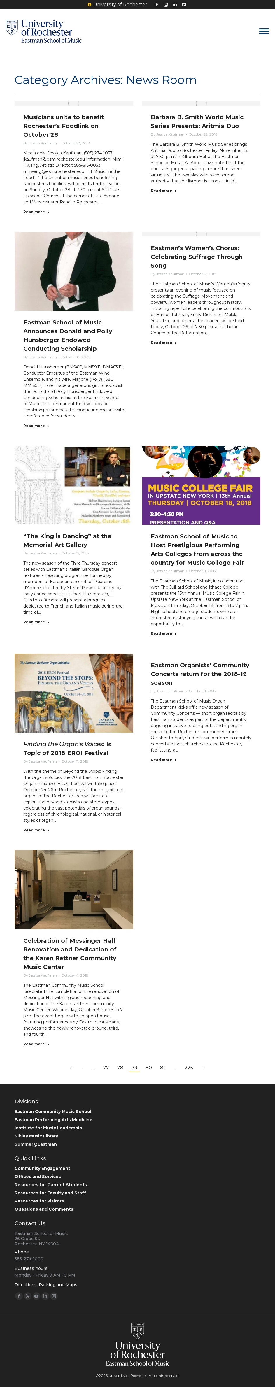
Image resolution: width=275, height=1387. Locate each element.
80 (149, 1067)
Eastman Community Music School (53, 1111)
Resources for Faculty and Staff (50, 1192)
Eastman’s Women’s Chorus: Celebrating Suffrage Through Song (197, 257)
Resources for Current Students (51, 1184)
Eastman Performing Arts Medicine (53, 1119)
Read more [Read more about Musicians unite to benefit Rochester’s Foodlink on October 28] (36, 212)
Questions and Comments (44, 1209)
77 (106, 1067)
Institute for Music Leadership (48, 1127)
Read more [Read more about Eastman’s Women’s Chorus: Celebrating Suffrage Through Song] (164, 342)
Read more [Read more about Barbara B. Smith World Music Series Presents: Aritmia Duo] (164, 191)
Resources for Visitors (39, 1201)
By (40, 143)
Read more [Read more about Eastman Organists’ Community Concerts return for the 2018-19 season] (164, 760)
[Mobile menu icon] (264, 31)
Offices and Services (38, 1176)
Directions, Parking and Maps (46, 1284)
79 (134, 1067)
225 (189, 1067)
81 (162, 1067)
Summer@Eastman (36, 1144)
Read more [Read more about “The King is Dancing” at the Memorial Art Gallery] (36, 622)
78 (120, 1067)
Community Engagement (42, 1168)
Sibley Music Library (36, 1136)
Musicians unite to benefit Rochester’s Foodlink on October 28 (63, 126)
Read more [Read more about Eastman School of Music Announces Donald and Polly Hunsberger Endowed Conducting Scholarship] (36, 426)
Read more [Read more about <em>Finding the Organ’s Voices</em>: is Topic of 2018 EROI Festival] (36, 830)
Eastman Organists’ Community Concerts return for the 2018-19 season (200, 674)
